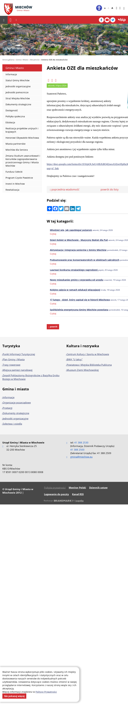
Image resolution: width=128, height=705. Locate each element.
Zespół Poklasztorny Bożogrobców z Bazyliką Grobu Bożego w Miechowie (30, 377)
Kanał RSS (78, 494)
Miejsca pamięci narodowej (17, 370)
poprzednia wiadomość (64, 189)
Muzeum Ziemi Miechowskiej (83, 370)
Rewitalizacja (12, 189)
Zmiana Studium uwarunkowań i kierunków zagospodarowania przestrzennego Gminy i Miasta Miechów (23, 160)
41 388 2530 (81, 442)
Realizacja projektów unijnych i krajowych (22, 130)
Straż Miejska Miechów (18, 98)
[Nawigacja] (10, 19)
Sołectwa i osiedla (12, 423)
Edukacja (10, 122)
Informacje (11, 74)
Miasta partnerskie (16, 143)
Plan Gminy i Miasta (14, 359)
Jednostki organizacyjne (18, 86)
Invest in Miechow (15, 183)
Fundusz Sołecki (14, 171)
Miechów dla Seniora (17, 149)
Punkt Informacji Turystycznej (19, 354)
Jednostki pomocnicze (17, 92)
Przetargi (7, 407)
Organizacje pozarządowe (17, 402)
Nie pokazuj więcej (14, 696)
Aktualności (35, 59)
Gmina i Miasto (22, 59)
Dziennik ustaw (98, 487)
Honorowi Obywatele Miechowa (22, 137)
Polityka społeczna (15, 116)
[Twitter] (112, 19)
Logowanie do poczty (56, 494)
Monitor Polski (77, 487)
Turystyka (11, 345)
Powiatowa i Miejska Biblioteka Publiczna (89, 364)
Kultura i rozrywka (82, 345)
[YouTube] (107, 19)
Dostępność (12, 110)
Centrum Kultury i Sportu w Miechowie (88, 354)
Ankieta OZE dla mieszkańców (54, 59)
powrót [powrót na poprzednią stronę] (53, 326)
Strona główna (8, 59)
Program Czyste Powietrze (19, 177)
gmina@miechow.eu (81, 456)
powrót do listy (109, 189)
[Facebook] (101, 19)
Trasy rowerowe (11, 364)
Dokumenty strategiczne (18, 104)
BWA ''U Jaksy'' (75, 359)
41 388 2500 (77, 449)
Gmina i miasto (15, 389)
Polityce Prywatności (46, 691)
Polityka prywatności (55, 487)
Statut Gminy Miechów (17, 80)
